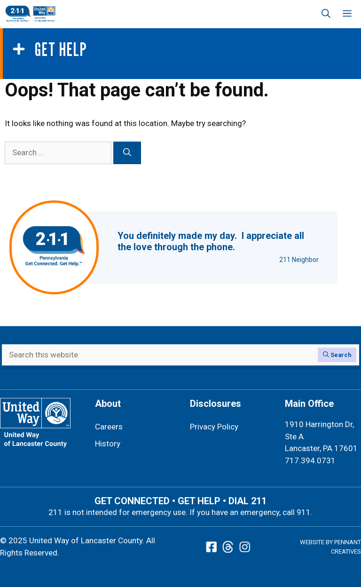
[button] (326, 14)
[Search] (127, 153)
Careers (109, 426)
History (107, 443)
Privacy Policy (214, 426)
